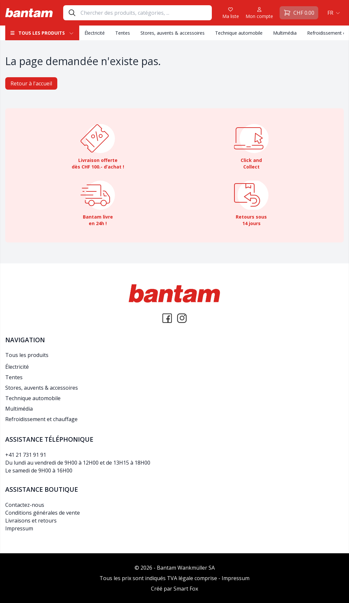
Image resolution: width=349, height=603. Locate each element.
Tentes (122, 33)
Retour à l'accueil (31, 83)
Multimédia (285, 33)
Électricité (94, 33)
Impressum (19, 528)
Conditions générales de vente (42, 512)
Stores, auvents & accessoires (172, 33)
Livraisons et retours (31, 520)
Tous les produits (42, 33)
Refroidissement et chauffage (41, 419)
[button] (333, 12)
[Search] (146, 13)
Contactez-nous (24, 504)
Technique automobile (239, 33)
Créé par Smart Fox (174, 588)
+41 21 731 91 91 (25, 454)
